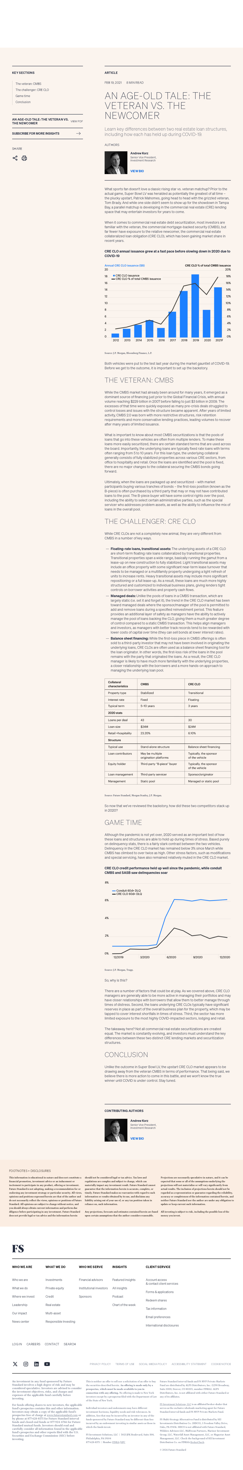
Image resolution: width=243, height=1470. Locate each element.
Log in (17, 1344)
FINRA (115, 1442)
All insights (119, 1288)
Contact (52, 1344)
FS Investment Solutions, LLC (175, 1404)
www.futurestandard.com (62, 1415)
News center (20, 1321)
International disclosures (162, 1325)
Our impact (19, 1313)
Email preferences (158, 1317)
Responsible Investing (60, 1321)
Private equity (55, 1288)
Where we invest (23, 1296)
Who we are (20, 1280)
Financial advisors (91, 1280)
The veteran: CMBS (28, 84)
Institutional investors (93, 1288)
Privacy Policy (100, 1364)
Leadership (19, 1305)
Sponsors (85, 1296)
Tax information (156, 1309)
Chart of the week (124, 1305)
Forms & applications (160, 1292)
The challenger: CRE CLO (32, 90)
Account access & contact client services (162, 1281)
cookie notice (221, 1364)
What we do (20, 1288)
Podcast (117, 1296)
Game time (23, 96)
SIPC (122, 1442)
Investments (54, 1280)
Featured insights (124, 1280)
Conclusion (23, 102)
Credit (50, 1296)
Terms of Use (124, 1364)
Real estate (53, 1305)
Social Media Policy (153, 1364)
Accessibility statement (189, 1364)
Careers (33, 1344)
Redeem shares (156, 1300)
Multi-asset (53, 1313)
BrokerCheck (197, 1442)
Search (70, 1344)
